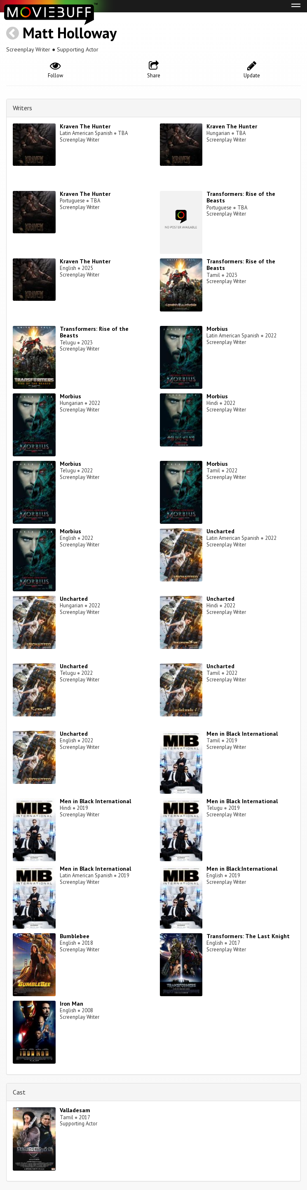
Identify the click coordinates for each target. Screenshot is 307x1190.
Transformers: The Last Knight (248, 936)
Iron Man (71, 1003)
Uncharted (220, 531)
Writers (22, 108)
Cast (19, 1092)
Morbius (217, 328)
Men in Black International (242, 733)
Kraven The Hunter (85, 126)
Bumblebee (74, 936)
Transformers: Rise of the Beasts (240, 197)
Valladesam (75, 1110)
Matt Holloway (70, 32)
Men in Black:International (241, 868)
